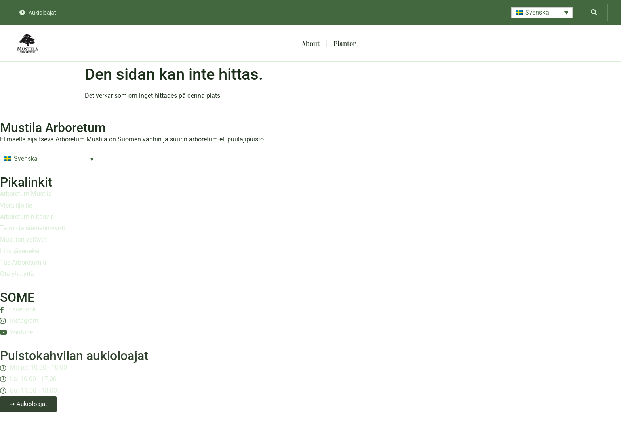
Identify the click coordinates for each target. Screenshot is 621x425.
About (310, 43)
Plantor (344, 43)
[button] (542, 13)
